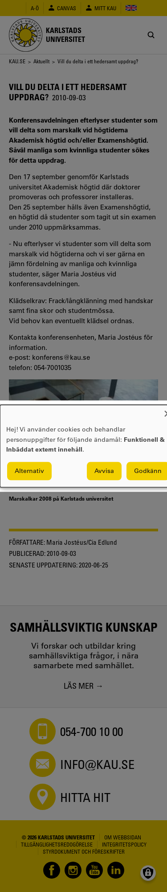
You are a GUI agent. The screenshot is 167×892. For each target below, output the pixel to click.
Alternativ (29, 471)
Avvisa (104, 471)
